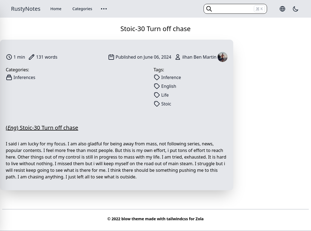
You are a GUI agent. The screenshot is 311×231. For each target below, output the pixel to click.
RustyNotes (25, 8)
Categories (82, 8)
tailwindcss (177, 218)
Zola (200, 218)
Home (55, 8)
